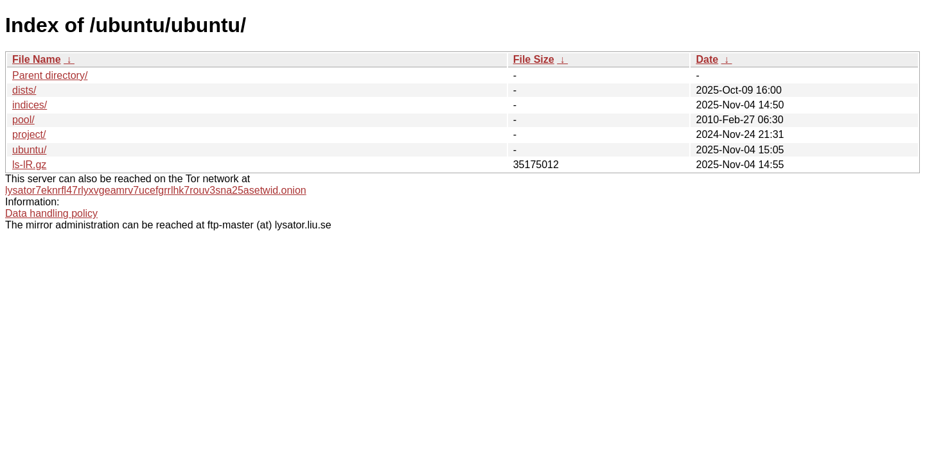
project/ (29, 134)
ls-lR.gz (29, 164)
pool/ (23, 119)
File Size (533, 59)
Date (707, 59)
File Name (36, 59)
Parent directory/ (49, 75)
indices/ (29, 104)
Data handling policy (51, 213)
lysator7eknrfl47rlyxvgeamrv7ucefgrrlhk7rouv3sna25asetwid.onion (155, 190)
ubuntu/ (29, 149)
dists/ (24, 90)
